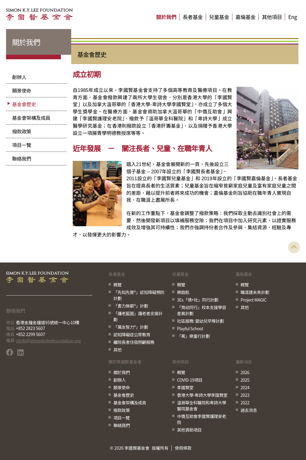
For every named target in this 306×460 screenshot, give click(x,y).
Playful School (190, 328)
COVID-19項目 (189, 380)
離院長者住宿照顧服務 (133, 342)
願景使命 (21, 90)
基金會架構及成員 (31, 117)
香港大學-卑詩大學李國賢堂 (202, 395)
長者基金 (193, 17)
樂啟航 (183, 292)
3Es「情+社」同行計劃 (197, 300)
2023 (245, 395)
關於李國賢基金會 (124, 362)
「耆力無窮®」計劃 (130, 306)
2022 (245, 403)
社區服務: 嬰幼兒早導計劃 (200, 321)
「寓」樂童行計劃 (193, 336)
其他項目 (272, 17)
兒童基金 (219, 17)
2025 (245, 380)
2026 (245, 372)
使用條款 (183, 448)
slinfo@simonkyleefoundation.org (48, 341)
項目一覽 (21, 144)
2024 (245, 387)
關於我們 (166, 17)
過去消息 (249, 410)
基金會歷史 (24, 104)
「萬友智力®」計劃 (130, 327)
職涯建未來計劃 (255, 292)
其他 (117, 350)
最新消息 (244, 362)
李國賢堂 (185, 387)
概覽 (117, 285)
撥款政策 (21, 131)
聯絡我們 (21, 158)
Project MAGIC (253, 300)
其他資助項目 (189, 430)
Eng (292, 17)
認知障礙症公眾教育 (131, 334)
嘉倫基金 (245, 17)
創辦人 (19, 76)
